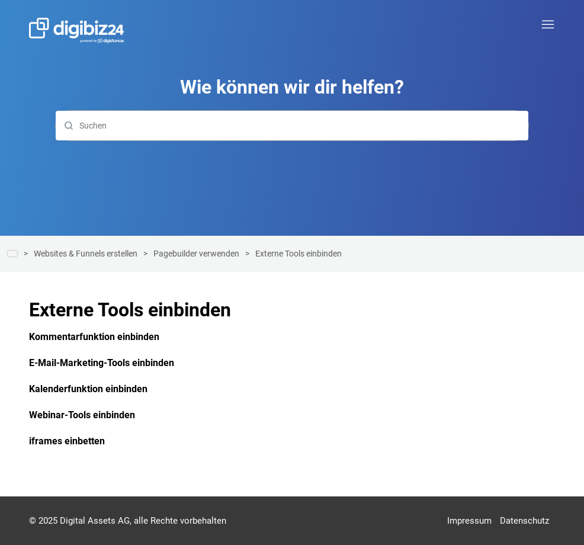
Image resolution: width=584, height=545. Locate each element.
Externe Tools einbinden (298, 253)
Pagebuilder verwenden (196, 253)
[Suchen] (292, 125)
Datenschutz (524, 520)
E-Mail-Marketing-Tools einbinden (101, 362)
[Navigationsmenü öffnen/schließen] (548, 25)
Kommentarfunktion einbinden (94, 336)
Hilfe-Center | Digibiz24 (12, 253)
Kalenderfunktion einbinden (88, 389)
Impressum (469, 520)
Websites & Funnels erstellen (85, 253)
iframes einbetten (67, 441)
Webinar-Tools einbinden (82, 415)
